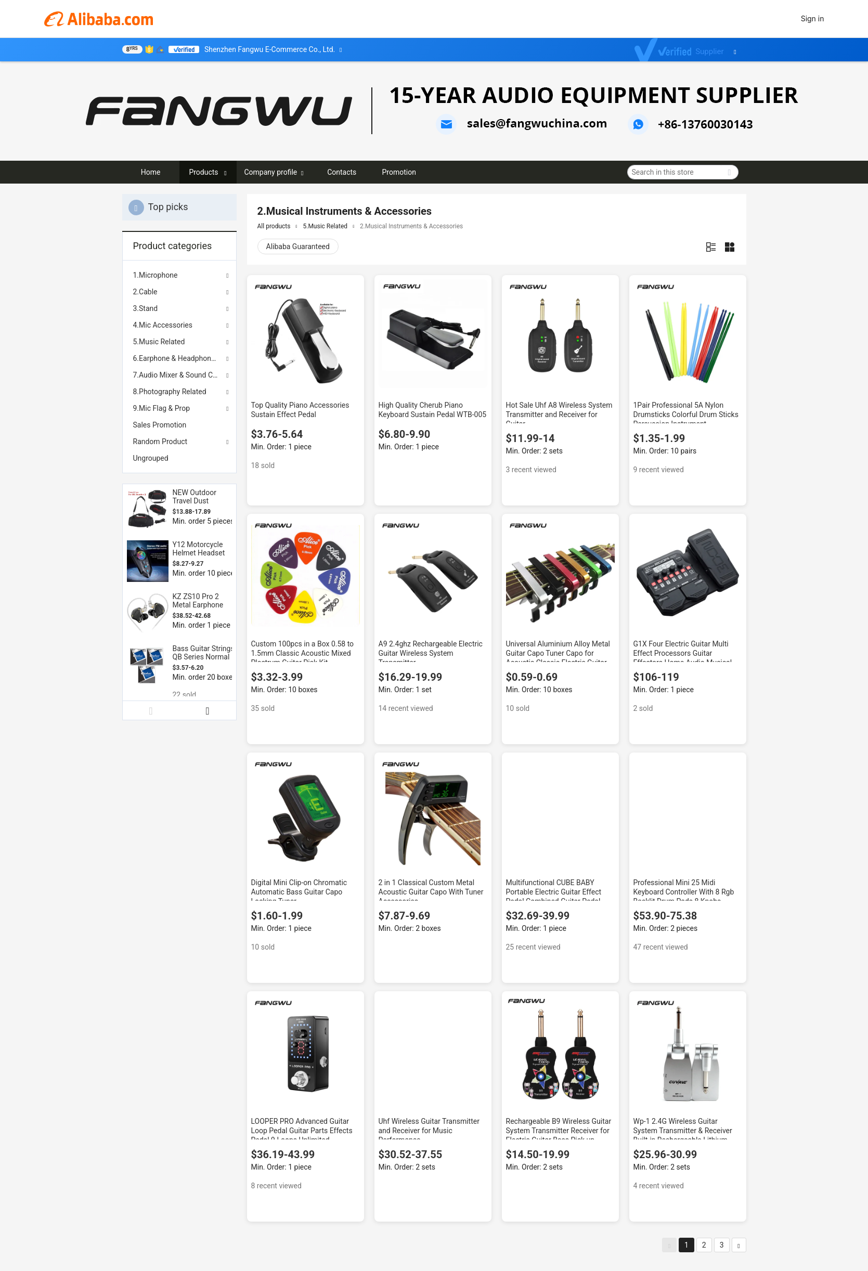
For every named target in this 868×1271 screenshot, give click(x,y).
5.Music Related (159, 342)
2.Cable (145, 292)
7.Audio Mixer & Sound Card (178, 375)
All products (274, 226)
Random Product (160, 441)
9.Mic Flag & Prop (161, 408)
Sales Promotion (160, 425)
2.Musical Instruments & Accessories (411, 226)
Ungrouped (151, 458)
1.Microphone (155, 275)
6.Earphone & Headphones (176, 358)
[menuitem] (179, 425)
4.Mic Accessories (162, 325)
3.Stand (145, 308)
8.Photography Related (169, 391)
